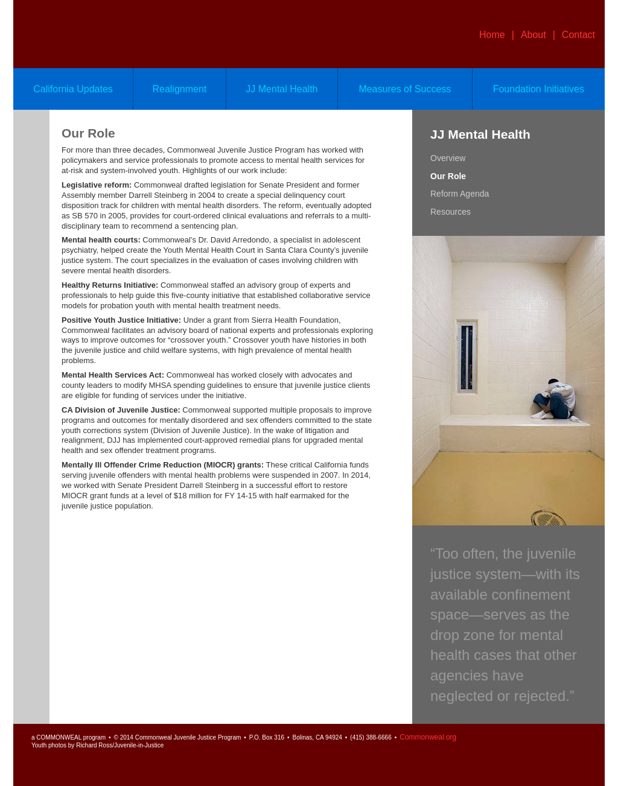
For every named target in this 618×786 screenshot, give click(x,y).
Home (492, 35)
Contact (578, 35)
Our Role (448, 176)
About (533, 35)
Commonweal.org (428, 737)
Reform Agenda (459, 193)
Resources (450, 212)
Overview (447, 158)
